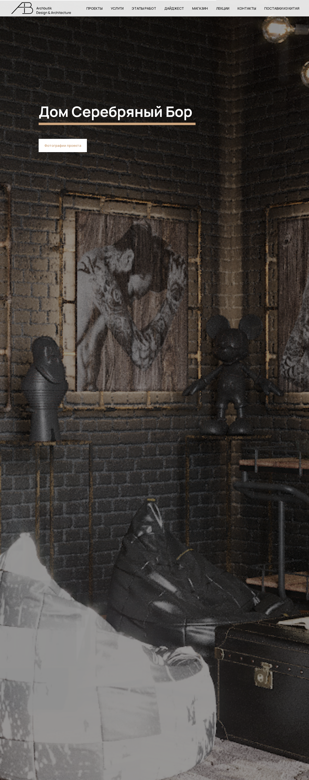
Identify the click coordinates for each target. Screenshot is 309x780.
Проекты (94, 8)
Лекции (222, 8)
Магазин (200, 8)
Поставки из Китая (281, 8)
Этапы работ (144, 8)
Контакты (247, 8)
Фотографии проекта (62, 145)
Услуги (117, 8)
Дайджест (174, 8)
